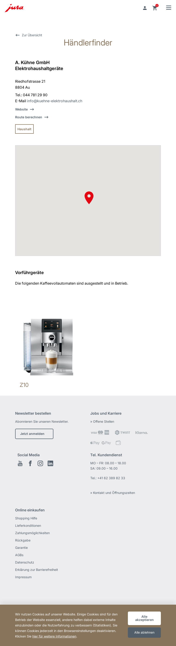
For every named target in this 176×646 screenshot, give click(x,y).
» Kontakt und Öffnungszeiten (112, 493)
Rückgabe (22, 540)
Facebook (30, 463)
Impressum (23, 577)
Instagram (40, 463)
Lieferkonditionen (28, 525)
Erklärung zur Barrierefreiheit (36, 570)
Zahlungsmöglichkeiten (32, 533)
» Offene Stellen (102, 421)
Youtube (20, 463)
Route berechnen (28, 117)
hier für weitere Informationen (54, 636)
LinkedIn (50, 463)
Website (21, 109)
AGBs (19, 555)
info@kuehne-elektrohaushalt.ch (54, 101)
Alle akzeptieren (144, 618)
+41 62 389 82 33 (111, 478)
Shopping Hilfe (26, 518)
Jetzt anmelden (32, 434)
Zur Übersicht (32, 35)
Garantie (21, 548)
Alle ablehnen (144, 632)
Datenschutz (24, 562)
